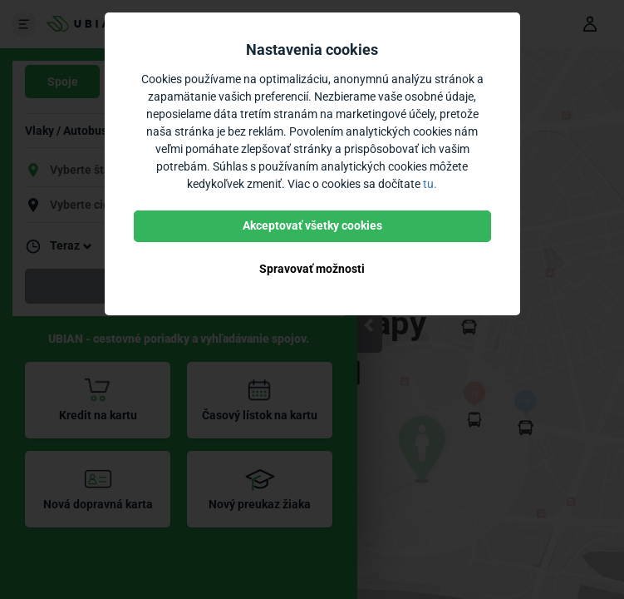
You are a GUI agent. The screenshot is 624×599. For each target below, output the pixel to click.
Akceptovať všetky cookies (312, 225)
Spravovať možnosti (312, 268)
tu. (430, 184)
